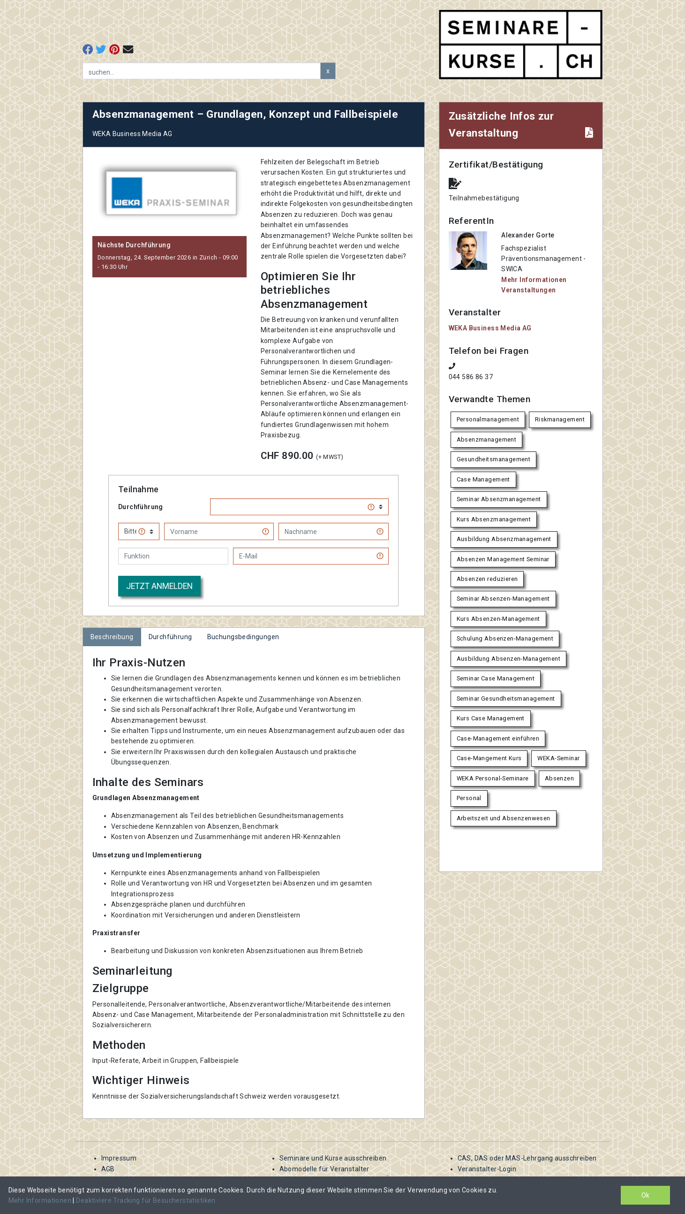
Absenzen (559, 778)
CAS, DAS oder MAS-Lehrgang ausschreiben (527, 1158)
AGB (108, 1169)
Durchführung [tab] (170, 637)
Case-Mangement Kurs (489, 758)
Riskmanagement (560, 419)
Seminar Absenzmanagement (499, 499)
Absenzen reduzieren (487, 578)
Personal (469, 798)
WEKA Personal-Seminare (493, 778)
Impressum (119, 1158)
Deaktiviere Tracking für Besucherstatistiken (145, 1200)
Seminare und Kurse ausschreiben (333, 1158)
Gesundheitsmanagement (494, 459)
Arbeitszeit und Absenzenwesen (503, 818)
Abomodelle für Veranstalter (324, 1169)
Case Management (483, 479)
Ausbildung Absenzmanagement (504, 538)
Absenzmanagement (487, 439)
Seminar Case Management (496, 678)
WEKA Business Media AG (490, 328)
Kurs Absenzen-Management (498, 618)
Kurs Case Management (491, 718)
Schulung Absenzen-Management (505, 638)
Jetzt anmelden (159, 586)
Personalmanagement (488, 419)
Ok (645, 1195)
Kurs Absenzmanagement (494, 519)
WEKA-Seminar (558, 758)
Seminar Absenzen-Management (503, 598)
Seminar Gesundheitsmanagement (506, 698)
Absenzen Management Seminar (503, 559)
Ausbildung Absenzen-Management (509, 658)
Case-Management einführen (498, 738)
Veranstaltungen (528, 290)
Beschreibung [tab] (112, 637)
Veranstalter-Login (487, 1169)
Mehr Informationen (40, 1200)
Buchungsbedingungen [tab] (243, 637)
